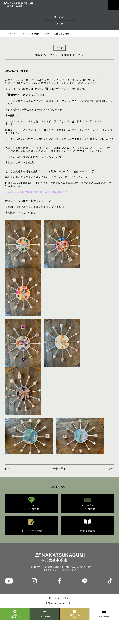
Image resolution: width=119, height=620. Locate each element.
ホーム (8, 33)
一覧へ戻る (59, 468)
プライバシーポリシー (59, 598)
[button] (113, 5)
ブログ (21, 33)
